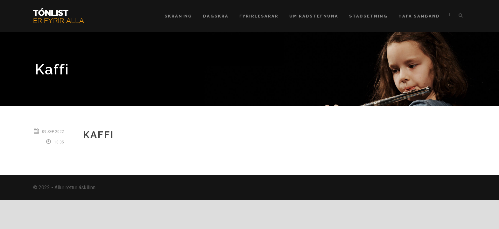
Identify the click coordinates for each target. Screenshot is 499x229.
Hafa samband (419, 16)
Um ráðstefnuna (313, 16)
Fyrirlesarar (258, 16)
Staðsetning (368, 16)
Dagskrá (215, 16)
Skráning (178, 16)
